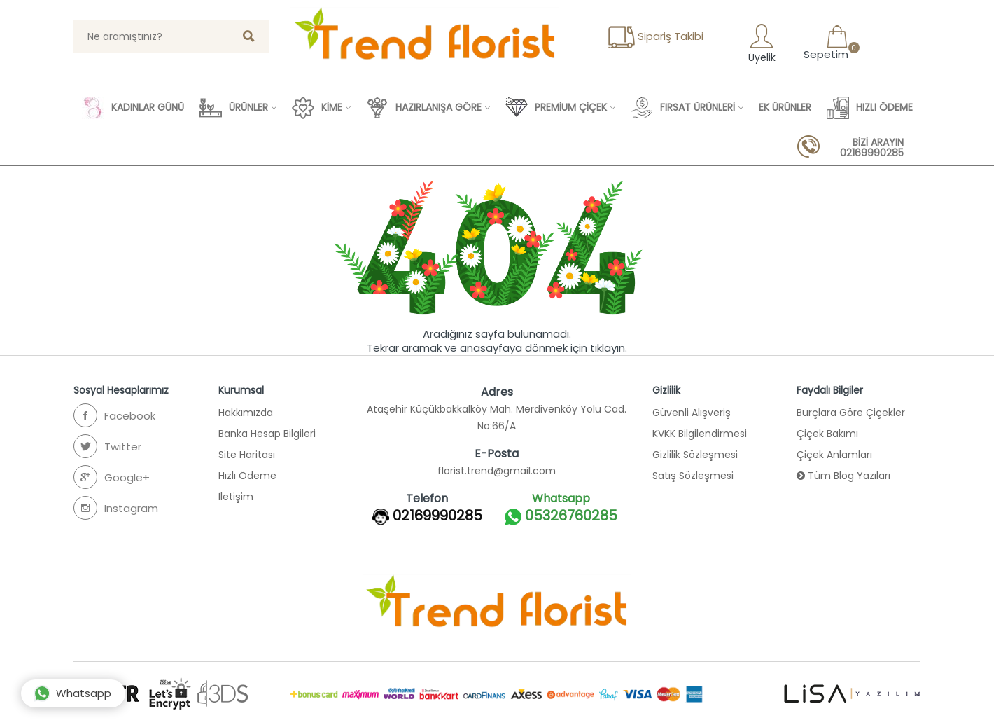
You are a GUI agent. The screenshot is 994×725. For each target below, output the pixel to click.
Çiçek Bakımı (827, 433)
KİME (317, 108)
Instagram (116, 508)
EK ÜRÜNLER (785, 107)
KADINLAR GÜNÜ (133, 108)
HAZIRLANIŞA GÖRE (424, 108)
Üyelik (761, 42)
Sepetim (824, 42)
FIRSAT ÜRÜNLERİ (683, 108)
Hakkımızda (245, 412)
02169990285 (437, 515)
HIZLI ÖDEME (870, 108)
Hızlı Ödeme (247, 475)
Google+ (112, 477)
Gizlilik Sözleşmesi (695, 454)
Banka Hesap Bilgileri (267, 433)
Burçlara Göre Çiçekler (851, 412)
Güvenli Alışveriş (691, 412)
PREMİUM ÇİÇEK (556, 108)
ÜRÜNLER (234, 108)
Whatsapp (72, 693)
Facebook (114, 415)
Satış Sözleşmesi (693, 475)
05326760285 (561, 516)
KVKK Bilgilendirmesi (699, 433)
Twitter (107, 446)
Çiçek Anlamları (834, 454)
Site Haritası (246, 454)
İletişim (235, 496)
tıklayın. (608, 348)
